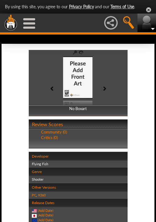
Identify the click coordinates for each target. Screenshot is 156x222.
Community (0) (54, 132)
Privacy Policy (81, 6)
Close (148, 9)
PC (34, 195)
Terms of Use (122, 6)
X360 (42, 195)
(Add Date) (45, 210)
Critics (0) (49, 137)
